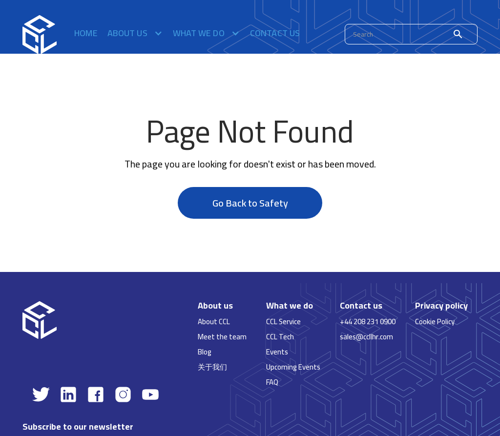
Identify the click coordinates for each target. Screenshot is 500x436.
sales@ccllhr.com (366, 336)
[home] (39, 34)
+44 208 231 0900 (368, 321)
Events (277, 351)
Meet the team (222, 336)
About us (215, 305)
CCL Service (283, 321)
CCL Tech (280, 336)
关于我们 (212, 367)
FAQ (272, 382)
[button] (135, 34)
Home (86, 34)
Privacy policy (441, 305)
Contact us (275, 34)
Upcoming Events (293, 367)
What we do (289, 305)
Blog (204, 351)
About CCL (214, 321)
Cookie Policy (435, 321)
